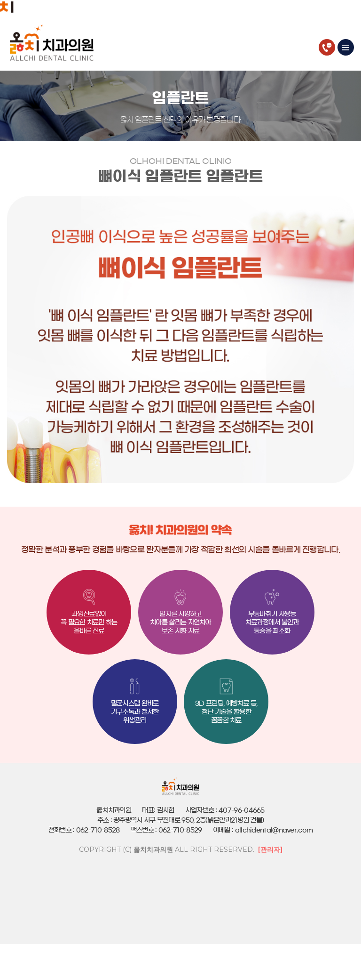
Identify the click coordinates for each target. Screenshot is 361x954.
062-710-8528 (327, 47)
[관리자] (270, 849)
